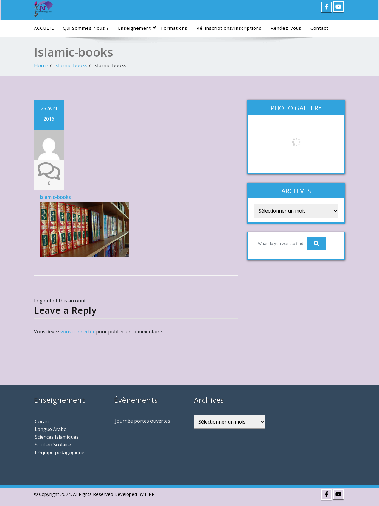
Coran (42, 421)
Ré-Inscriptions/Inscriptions (229, 28)
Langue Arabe (50, 429)
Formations (174, 28)
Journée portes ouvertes (142, 421)
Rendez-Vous (286, 28)
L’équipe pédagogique (59, 452)
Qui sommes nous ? (86, 28)
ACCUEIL (44, 28)
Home (41, 65)
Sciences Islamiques (57, 437)
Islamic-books (70, 65)
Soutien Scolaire (53, 444)
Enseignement (137, 28)
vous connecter (77, 331)
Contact (319, 28)
